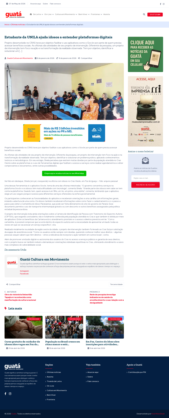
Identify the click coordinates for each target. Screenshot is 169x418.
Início (7, 24)
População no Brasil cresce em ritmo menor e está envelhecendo (62, 344)
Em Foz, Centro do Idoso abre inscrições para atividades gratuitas (102, 344)
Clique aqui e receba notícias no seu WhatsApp (64, 173)
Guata (13, 414)
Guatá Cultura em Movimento (20, 58)
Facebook (24, 273)
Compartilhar (85, 58)
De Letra (37, 14)
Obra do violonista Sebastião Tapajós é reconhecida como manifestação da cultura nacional (20, 297)
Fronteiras (95, 14)
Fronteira (51, 399)
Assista (106, 14)
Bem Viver (82, 14)
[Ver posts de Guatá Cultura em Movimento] (12, 262)
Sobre (45, 4)
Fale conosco (55, 4)
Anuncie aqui (35, 4)
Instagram (24, 271)
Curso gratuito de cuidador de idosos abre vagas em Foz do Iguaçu (22, 344)
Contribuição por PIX (137, 372)
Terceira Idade (116, 284)
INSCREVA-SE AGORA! (145, 185)
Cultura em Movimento (65, 14)
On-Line (48, 14)
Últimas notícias (18, 24)
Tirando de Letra (54, 381)
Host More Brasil (157, 414)
